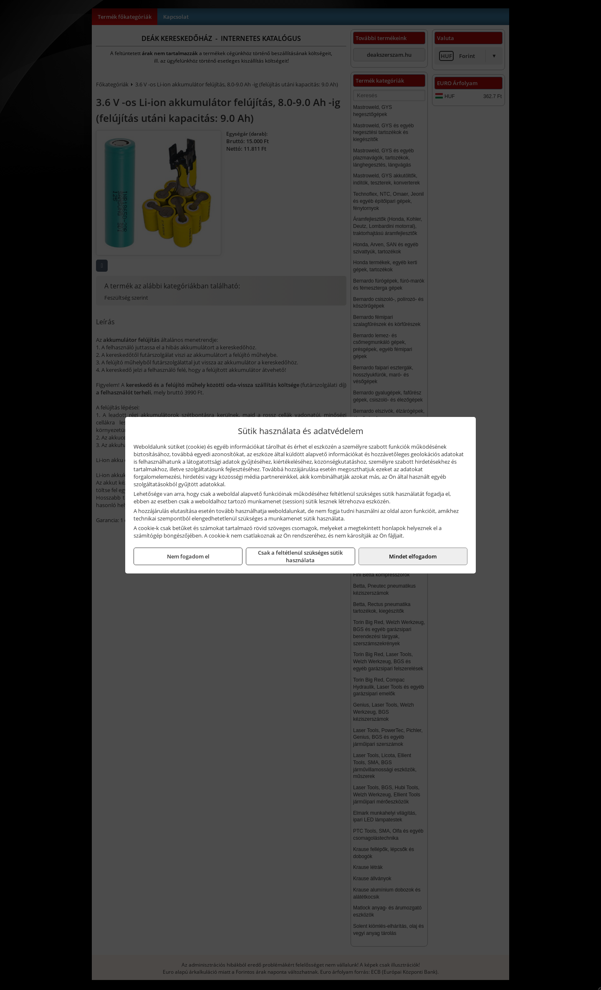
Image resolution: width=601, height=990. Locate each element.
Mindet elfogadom (413, 556)
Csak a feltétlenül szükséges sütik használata (300, 556)
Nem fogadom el (188, 556)
